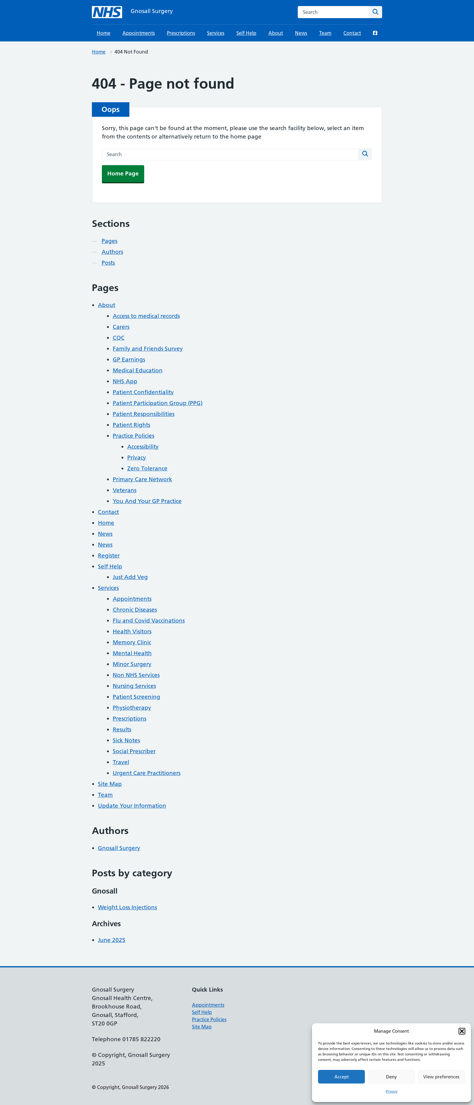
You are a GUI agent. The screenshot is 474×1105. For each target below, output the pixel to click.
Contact (352, 33)
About (275, 33)
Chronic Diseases (135, 609)
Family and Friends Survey (148, 348)
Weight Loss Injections (127, 907)
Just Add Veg (130, 577)
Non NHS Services (136, 675)
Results (122, 729)
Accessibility (143, 446)
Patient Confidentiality (143, 392)
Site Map (110, 783)
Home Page (123, 173)
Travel (121, 762)
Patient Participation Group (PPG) (158, 403)
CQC (119, 337)
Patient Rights (131, 424)
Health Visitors (132, 631)
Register (109, 555)
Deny (391, 1077)
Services (215, 33)
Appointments (138, 33)
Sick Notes (126, 740)
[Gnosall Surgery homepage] (107, 12)
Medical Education (138, 370)
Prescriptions (181, 33)
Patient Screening (136, 696)
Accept (341, 1077)
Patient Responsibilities (143, 413)
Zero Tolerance (147, 468)
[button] (462, 1031)
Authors (112, 251)
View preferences (441, 1077)
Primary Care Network (142, 479)
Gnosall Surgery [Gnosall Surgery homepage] (152, 11)
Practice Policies (133, 435)
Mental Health (132, 653)
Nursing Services (134, 685)
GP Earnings (129, 359)
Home (103, 33)
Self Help (246, 33)
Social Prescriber (134, 751)
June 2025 (111, 940)
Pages (109, 240)
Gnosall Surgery (119, 848)
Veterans (124, 490)
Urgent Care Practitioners (146, 773)
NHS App (125, 381)
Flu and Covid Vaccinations (149, 620)
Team (325, 33)
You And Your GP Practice (147, 501)
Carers (121, 326)
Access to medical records (146, 315)
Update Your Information (132, 805)
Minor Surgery (132, 664)
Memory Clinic (132, 642)
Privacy (392, 1091)
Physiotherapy (132, 707)
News (301, 33)
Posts (108, 262)
